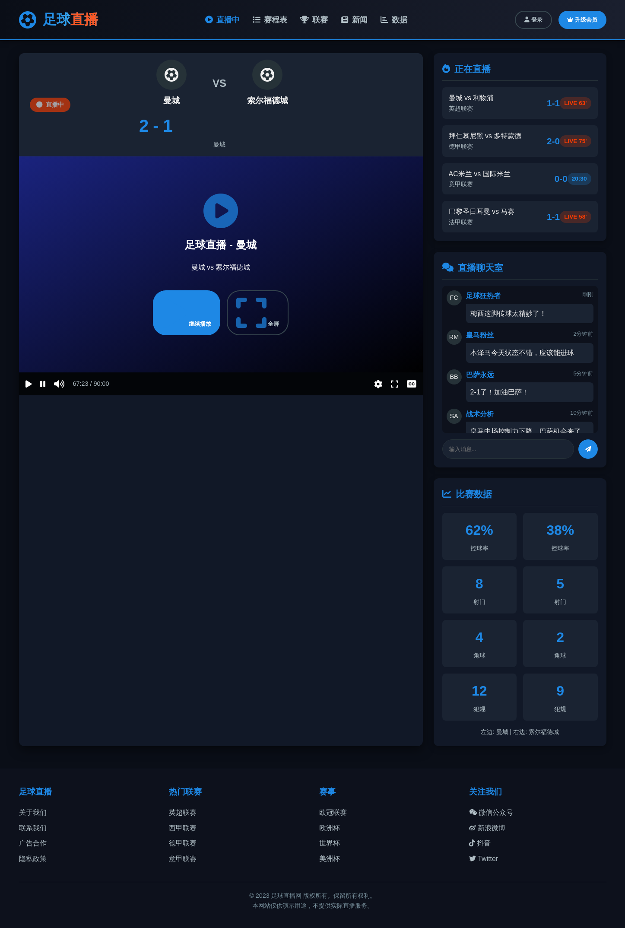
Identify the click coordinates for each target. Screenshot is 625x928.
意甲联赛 (183, 858)
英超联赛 (183, 812)
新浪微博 (487, 828)
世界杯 (329, 843)
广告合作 (33, 843)
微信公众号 (491, 812)
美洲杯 (329, 858)
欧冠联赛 (333, 812)
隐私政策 (33, 858)
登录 (533, 19)
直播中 (222, 20)
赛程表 (270, 20)
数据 (394, 20)
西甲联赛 (183, 828)
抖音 (480, 843)
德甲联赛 (183, 843)
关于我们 (33, 812)
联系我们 (33, 828)
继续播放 (187, 313)
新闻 (354, 20)
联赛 (314, 20)
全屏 (257, 313)
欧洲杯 (329, 828)
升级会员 (582, 19)
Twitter (483, 858)
